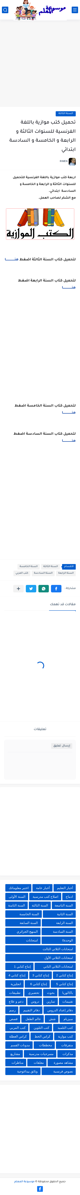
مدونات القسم (20, 1045)
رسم (12, 1010)
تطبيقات (14, 992)
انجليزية (16, 984)
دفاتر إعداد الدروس (60, 1010)
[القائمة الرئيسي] (75, 10)
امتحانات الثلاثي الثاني (58, 966)
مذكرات (68, 1054)
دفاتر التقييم (31, 1010)
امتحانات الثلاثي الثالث (58, 949)
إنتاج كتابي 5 (64, 984)
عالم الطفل (33, 1019)
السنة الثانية (65, 914)
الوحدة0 (67, 940)
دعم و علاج (16, 1001)
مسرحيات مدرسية (41, 1054)
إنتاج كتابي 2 (64, 975)
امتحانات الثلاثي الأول (58, 958)
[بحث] (5, 10)
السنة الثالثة (65, 113)
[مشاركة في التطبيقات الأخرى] (18, 588)
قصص (13, 1019)
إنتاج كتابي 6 (38, 984)
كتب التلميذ (65, 1027)
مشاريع (15, 1054)
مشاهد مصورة (63, 1062)
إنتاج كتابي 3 (40, 975)
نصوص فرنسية (63, 1071)
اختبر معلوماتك (19, 888)
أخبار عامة (43, 888)
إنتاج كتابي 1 (22, 966)
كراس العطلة (18, 1036)
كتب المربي (22, 573)
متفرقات (67, 1045)
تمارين (51, 1001)
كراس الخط (42, 1036)
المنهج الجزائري (27, 931)
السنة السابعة (29, 923)
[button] (56, 588)
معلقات (39, 1062)
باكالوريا (67, 992)
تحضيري (33, 992)
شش (52, 1019)
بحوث (51, 992)
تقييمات (67, 1001)
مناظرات (17, 1062)
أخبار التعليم (65, 888)
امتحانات (32, 940)
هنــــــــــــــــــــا (12, 260)
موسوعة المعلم (24, 1181)
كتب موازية (65, 1036)
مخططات (45, 1045)
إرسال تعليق (61, 746)
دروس (35, 1001)
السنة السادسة (43, 573)
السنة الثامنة (16, 905)
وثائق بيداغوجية (27, 1071)
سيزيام (68, 1019)
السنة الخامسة (29, 566)
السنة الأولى (17, 896)
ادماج (69, 896)
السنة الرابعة (66, 573)
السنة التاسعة (64, 905)
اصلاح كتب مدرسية (45, 896)
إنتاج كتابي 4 (17, 975)
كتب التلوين (41, 1027)
